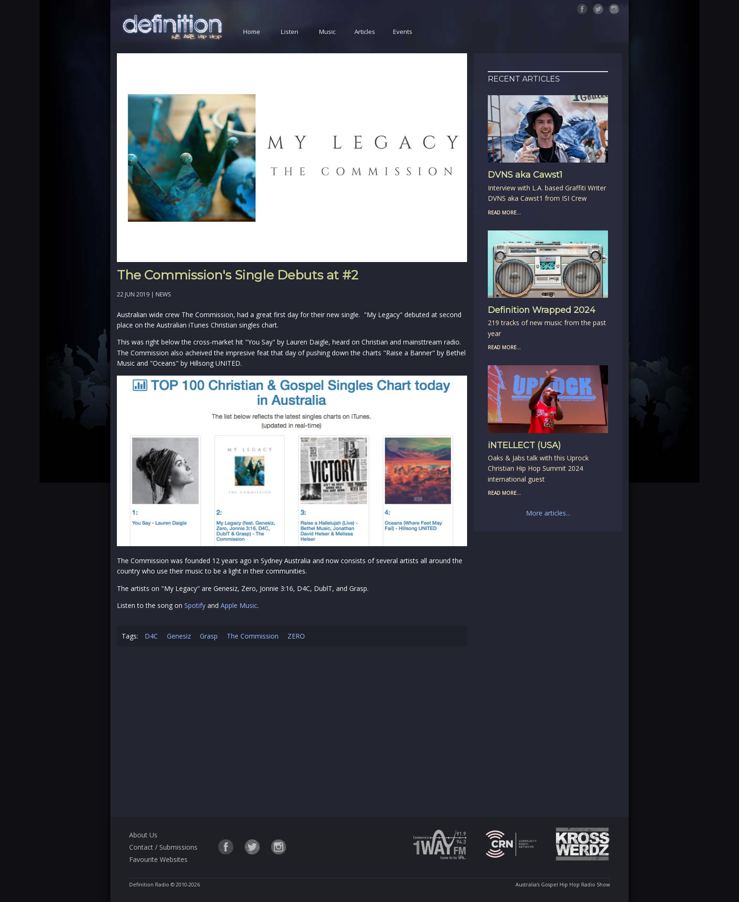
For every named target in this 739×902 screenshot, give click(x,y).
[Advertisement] (292, 733)
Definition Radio (149, 884)
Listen (289, 31)
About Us (143, 834)
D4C (151, 635)
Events (402, 31)
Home (251, 31)
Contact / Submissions (163, 847)
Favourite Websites (158, 859)
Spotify (194, 605)
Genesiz (179, 635)
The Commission (253, 635)
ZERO (296, 635)
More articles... (548, 512)
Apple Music (239, 605)
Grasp (209, 635)
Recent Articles (524, 78)
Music (327, 31)
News (163, 294)
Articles (364, 31)
